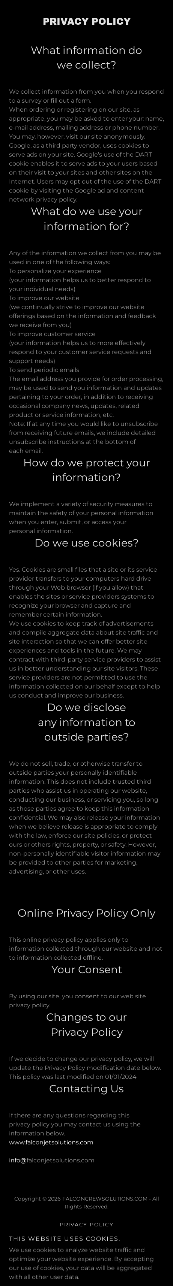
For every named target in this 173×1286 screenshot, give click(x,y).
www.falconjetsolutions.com (51, 1142)
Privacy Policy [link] (87, 1224)
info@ (18, 1160)
